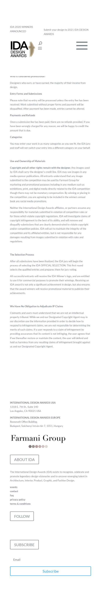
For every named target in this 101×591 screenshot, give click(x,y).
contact (14, 491)
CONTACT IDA (27, 390)
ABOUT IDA (24, 459)
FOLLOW (22, 516)
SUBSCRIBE (24, 544)
